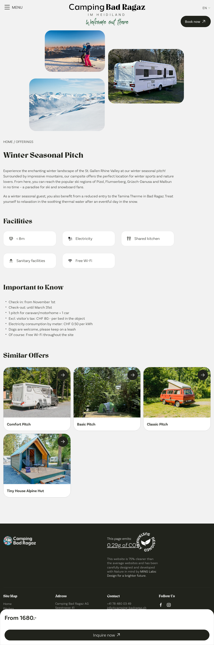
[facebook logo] (161, 605)
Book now (195, 21)
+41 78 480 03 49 (119, 603)
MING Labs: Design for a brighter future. (131, 573)
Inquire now (107, 634)
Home (8, 141)
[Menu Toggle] (13, 7)
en (205, 8)
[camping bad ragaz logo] (107, 8)
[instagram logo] (169, 605)
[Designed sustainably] (146, 542)
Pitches (8, 608)
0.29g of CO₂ (122, 544)
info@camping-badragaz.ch (126, 607)
